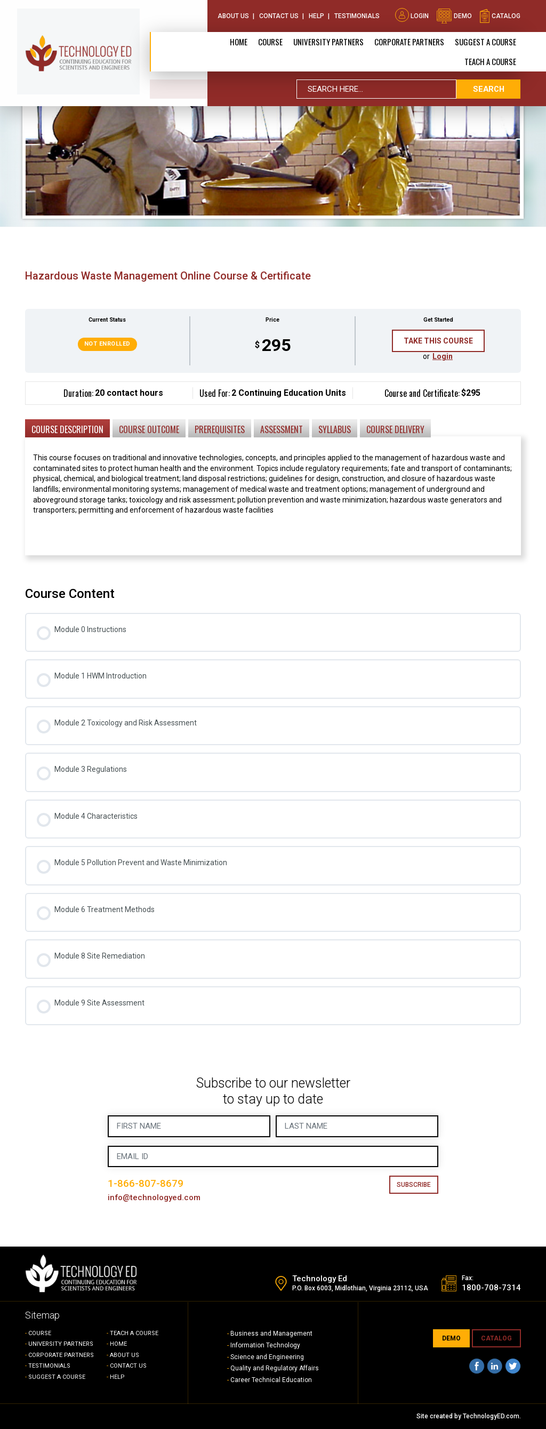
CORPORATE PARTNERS (409, 40)
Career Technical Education (271, 1380)
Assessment (281, 429)
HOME (118, 1343)
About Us (233, 15)
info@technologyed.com (154, 1197)
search (488, 88)
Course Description (67, 429)
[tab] (67, 427)
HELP (117, 1377)
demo (454, 15)
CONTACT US (128, 1365)
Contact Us (279, 15)
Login (412, 15)
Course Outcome (149, 429)
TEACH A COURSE (490, 60)
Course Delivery (395, 429)
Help (316, 15)
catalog (499, 15)
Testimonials (357, 15)
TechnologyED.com (491, 1416)
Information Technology (265, 1345)
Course (270, 40)
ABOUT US (124, 1355)
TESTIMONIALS (49, 1365)
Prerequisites (220, 429)
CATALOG (496, 1338)
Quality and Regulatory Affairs (274, 1368)
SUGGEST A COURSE (485, 40)
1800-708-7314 (491, 1288)
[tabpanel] (273, 476)
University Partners (328, 40)
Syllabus (334, 429)
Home (238, 40)
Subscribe (414, 1184)
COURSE (39, 1333)
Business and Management (271, 1333)
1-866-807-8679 (145, 1183)
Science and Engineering (267, 1357)
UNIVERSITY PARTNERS (60, 1343)
